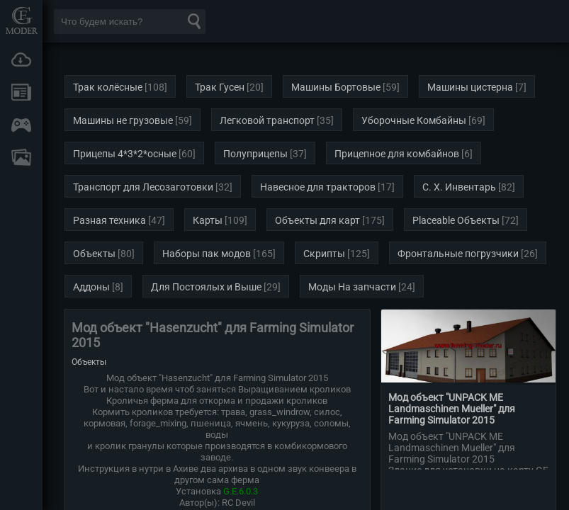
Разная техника (109, 220)
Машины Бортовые (336, 87)
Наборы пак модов (206, 253)
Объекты (94, 253)
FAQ (21, 157)
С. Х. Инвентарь (459, 187)
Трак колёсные (107, 87)
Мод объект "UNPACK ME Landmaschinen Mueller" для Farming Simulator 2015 (451, 409)
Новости (21, 92)
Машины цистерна (470, 87)
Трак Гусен (219, 87)
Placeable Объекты (456, 220)
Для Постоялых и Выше (206, 287)
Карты (207, 220)
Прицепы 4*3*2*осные (124, 153)
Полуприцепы (255, 153)
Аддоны (91, 287)
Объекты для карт (317, 220)
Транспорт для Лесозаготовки (143, 187)
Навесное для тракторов (318, 187)
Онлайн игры (21, 124)
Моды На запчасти (352, 287)
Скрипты (324, 253)
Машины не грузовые (123, 120)
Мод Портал (21, 20)
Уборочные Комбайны (413, 120)
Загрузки (21, 59)
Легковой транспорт (267, 120)
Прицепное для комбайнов (396, 153)
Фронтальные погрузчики (458, 253)
